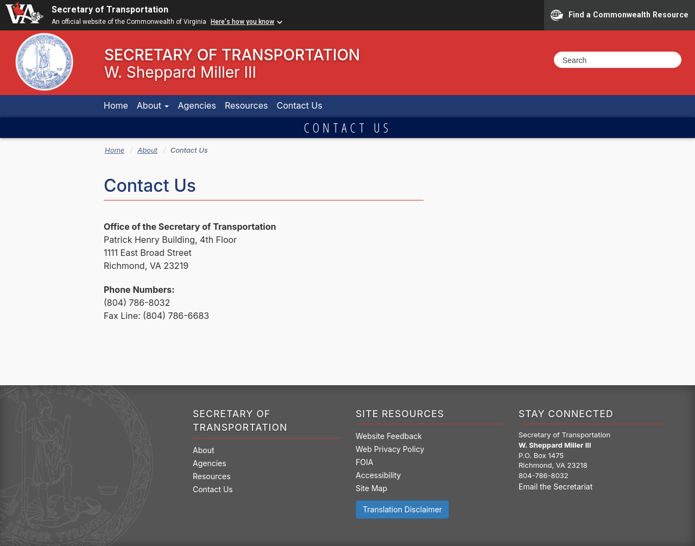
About (153, 105)
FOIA (364, 462)
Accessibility (378, 475)
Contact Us (299, 105)
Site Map (371, 488)
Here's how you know (242, 22)
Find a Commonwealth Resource (619, 15)
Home (116, 105)
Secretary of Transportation (110, 9)
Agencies (197, 105)
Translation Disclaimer (402, 509)
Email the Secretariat (555, 486)
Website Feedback (389, 436)
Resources (246, 105)
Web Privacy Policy (390, 449)
